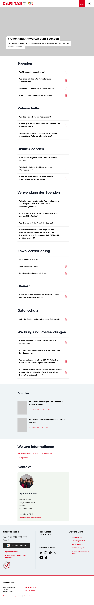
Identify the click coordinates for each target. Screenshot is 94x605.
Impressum (17, 598)
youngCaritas (75, 540)
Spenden (82, 3)
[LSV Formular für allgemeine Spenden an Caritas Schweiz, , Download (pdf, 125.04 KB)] (42, 410)
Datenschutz (28, 598)
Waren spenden (76, 547)
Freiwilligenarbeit (77, 543)
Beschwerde (7, 598)
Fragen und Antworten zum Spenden (14, 559)
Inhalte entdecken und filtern (79, 555)
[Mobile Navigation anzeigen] (89, 3)
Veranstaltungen (76, 550)
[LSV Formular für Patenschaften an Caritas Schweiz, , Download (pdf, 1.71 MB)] (42, 428)
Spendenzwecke (10, 554)
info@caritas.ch (30, 593)
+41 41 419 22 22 (30, 590)
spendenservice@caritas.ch (30, 520)
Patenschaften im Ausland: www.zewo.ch (36, 456)
